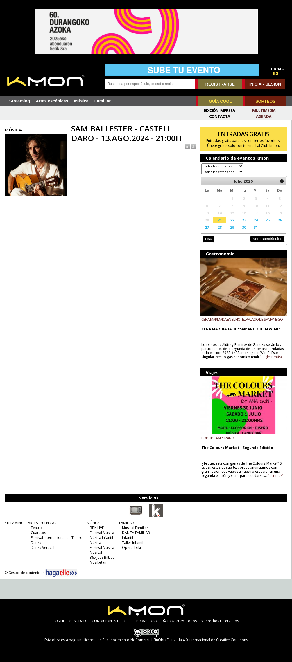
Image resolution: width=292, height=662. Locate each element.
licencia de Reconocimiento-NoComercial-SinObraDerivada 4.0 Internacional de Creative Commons (166, 639)
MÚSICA (93, 522)
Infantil (127, 537)
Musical (96, 552)
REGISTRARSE (220, 84)
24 (256, 220)
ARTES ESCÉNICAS (42, 522)
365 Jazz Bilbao (102, 557)
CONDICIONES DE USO (111, 620)
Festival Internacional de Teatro (57, 537)
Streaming (19, 101)
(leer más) (274, 357)
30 (244, 227)
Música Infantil (101, 537)
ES (276, 73)
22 (232, 220)
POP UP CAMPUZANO (217, 438)
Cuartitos (38, 532)
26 (280, 220)
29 (232, 227)
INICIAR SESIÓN (265, 84)
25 (268, 220)
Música (81, 101)
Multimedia (263, 110)
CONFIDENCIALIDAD (69, 620)
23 (244, 220)
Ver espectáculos (267, 239)
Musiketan (98, 562)
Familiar (102, 101)
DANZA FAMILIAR (136, 532)
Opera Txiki (131, 547)
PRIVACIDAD (146, 620)
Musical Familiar (135, 527)
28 (220, 227)
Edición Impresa (219, 110)
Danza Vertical (42, 547)
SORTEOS (265, 101)
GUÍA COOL (220, 101)
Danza (36, 542)
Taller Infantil (132, 542)
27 (207, 227)
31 (256, 227)
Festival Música (102, 532)
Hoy (208, 239)
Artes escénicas (52, 101)
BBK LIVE (97, 527)
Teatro (36, 527)
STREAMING (14, 522)
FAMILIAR (126, 522)
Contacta (219, 116)
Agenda (263, 116)
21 (220, 220)
